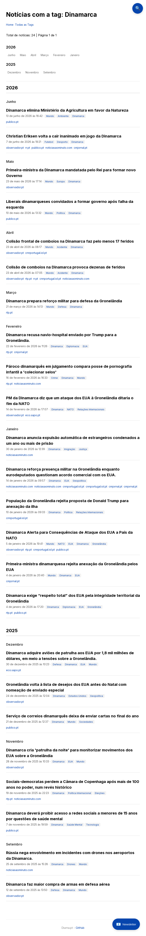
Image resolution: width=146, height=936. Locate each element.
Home (9, 24)
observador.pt (15, 147)
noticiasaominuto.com (58, 147)
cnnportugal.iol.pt (36, 252)
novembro (32, 72)
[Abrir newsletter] (126, 924)
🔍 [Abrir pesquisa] (137, 8)
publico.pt (12, 121)
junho (11, 55)
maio (23, 55)
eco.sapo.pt (32, 415)
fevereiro (59, 55)
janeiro (74, 55)
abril (33, 55)
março (45, 55)
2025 (10, 64)
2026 (11, 47)
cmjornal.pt (80, 147)
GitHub (80, 927)
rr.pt (27, 147)
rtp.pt (28, 278)
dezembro (14, 72)
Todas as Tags (24, 24)
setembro (49, 72)
